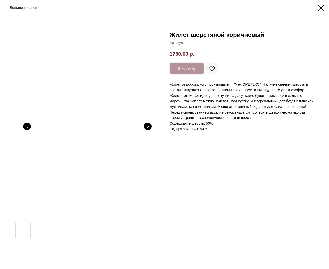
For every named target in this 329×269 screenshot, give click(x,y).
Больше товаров (23, 8)
